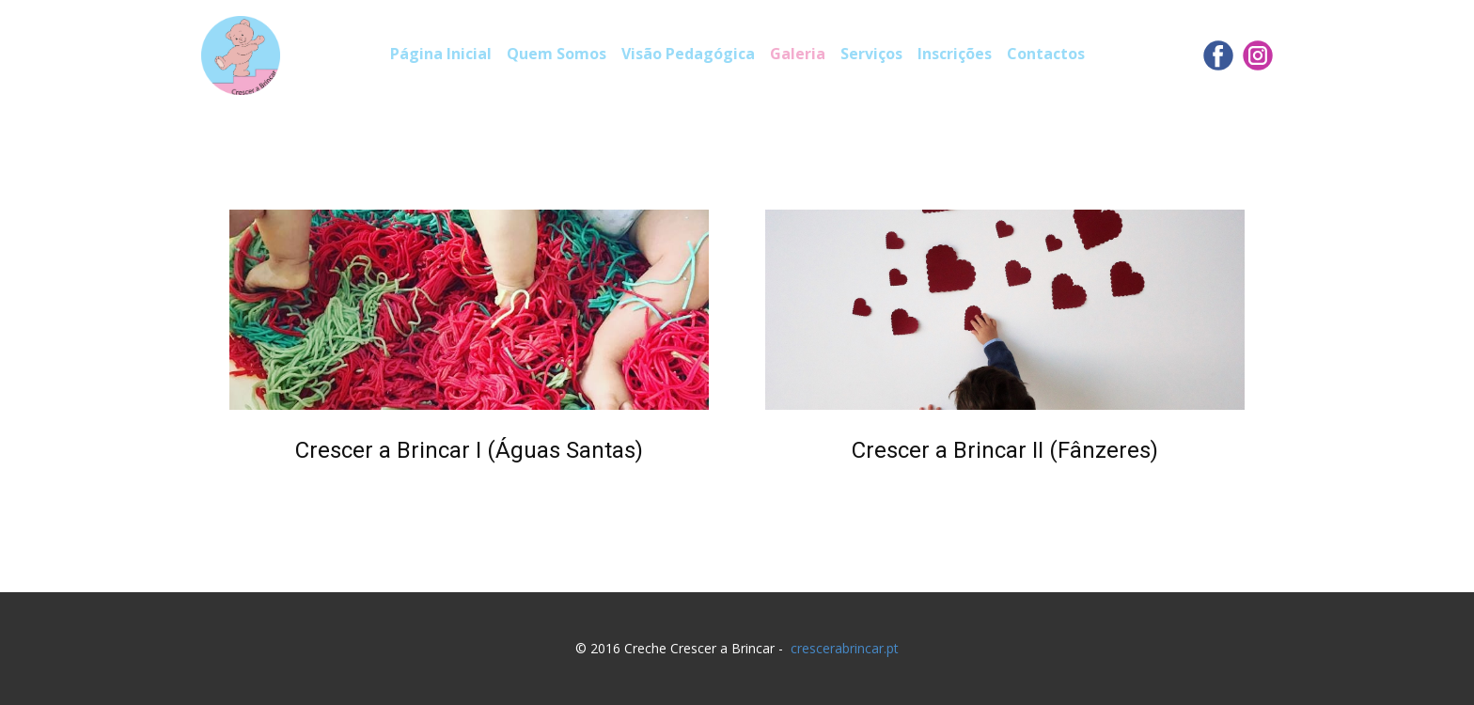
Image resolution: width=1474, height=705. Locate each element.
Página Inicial (441, 53)
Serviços (871, 53)
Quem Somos (556, 53)
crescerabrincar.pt (845, 648)
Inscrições (954, 53)
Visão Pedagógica (688, 53)
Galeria (797, 53)
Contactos (1046, 53)
